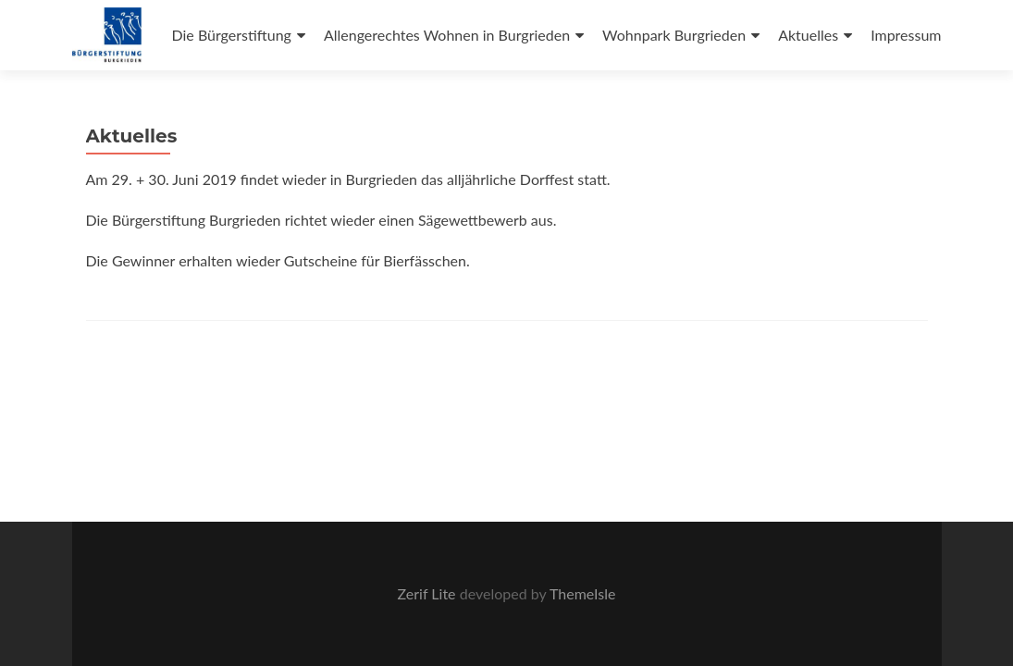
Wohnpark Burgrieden (674, 34)
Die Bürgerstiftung (230, 34)
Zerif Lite (429, 593)
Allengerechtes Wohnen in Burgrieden (447, 34)
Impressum (906, 34)
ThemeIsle (582, 593)
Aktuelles (808, 34)
